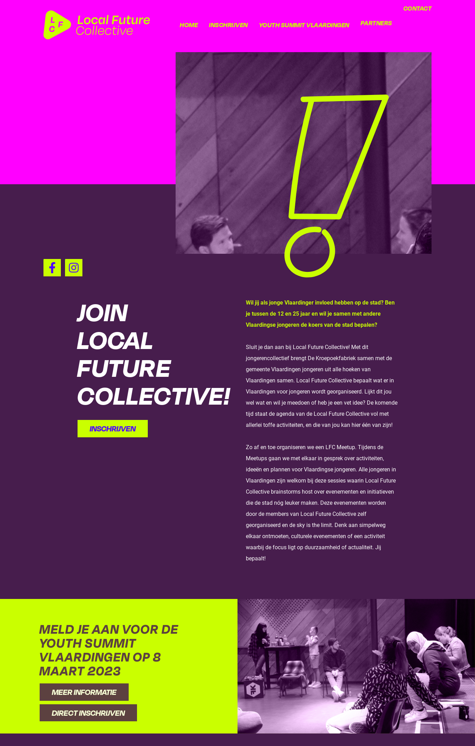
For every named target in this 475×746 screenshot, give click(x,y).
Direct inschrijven (88, 731)
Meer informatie (84, 710)
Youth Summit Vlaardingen (304, 20)
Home (189, 24)
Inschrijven (228, 24)
